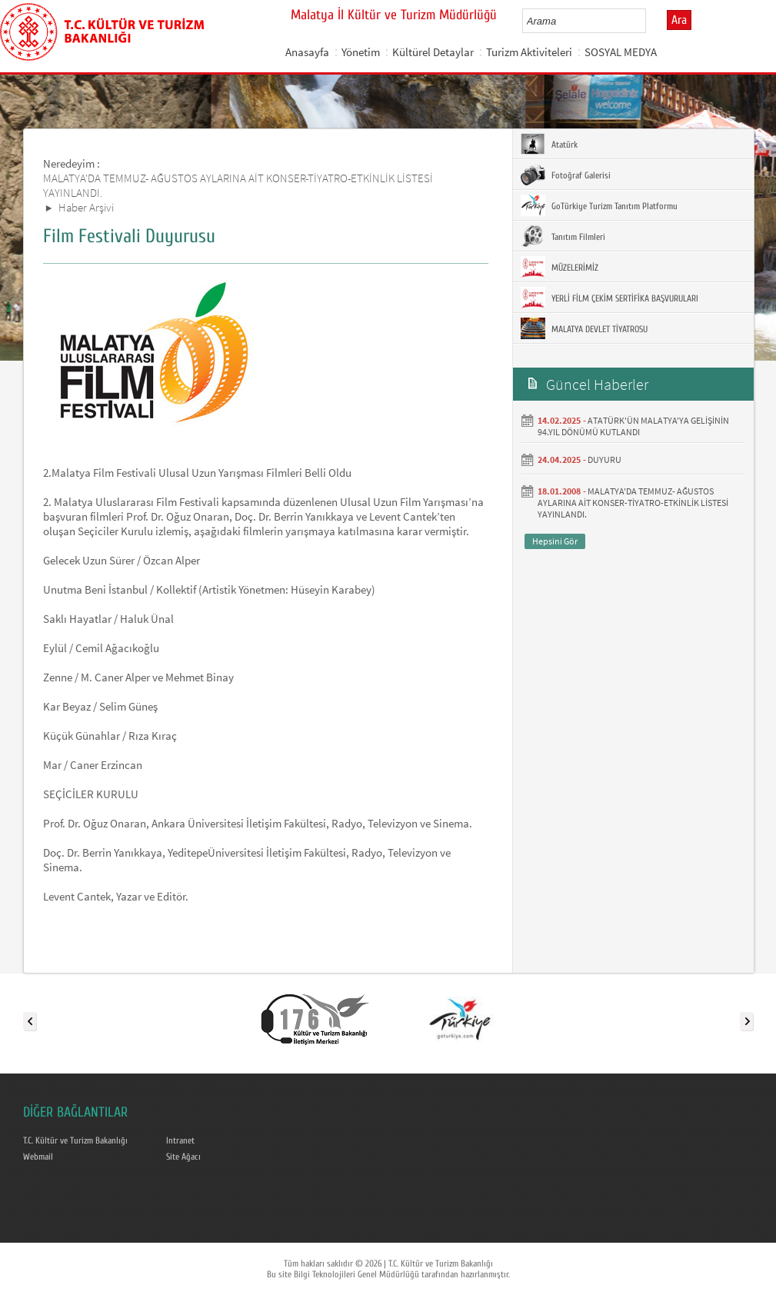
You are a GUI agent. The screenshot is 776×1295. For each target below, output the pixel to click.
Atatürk (549, 144)
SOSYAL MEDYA (620, 52)
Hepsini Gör (555, 541)
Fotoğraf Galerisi (566, 174)
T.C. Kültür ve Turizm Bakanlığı (75, 1140)
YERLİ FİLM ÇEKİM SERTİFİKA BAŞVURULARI (609, 297)
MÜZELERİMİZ (559, 267)
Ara (679, 20)
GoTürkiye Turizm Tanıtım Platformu (599, 205)
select (650, 20)
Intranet (180, 1140)
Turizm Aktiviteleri (529, 52)
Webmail (38, 1156)
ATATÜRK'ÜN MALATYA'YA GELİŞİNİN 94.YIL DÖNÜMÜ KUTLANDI (633, 426)
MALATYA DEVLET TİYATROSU (584, 328)
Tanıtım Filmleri (563, 236)
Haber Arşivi (86, 207)
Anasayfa (307, 52)
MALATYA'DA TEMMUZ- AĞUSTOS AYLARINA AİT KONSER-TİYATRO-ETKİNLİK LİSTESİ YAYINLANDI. (633, 502)
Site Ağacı (183, 1156)
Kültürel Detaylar (433, 52)
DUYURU (604, 459)
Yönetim (360, 52)
